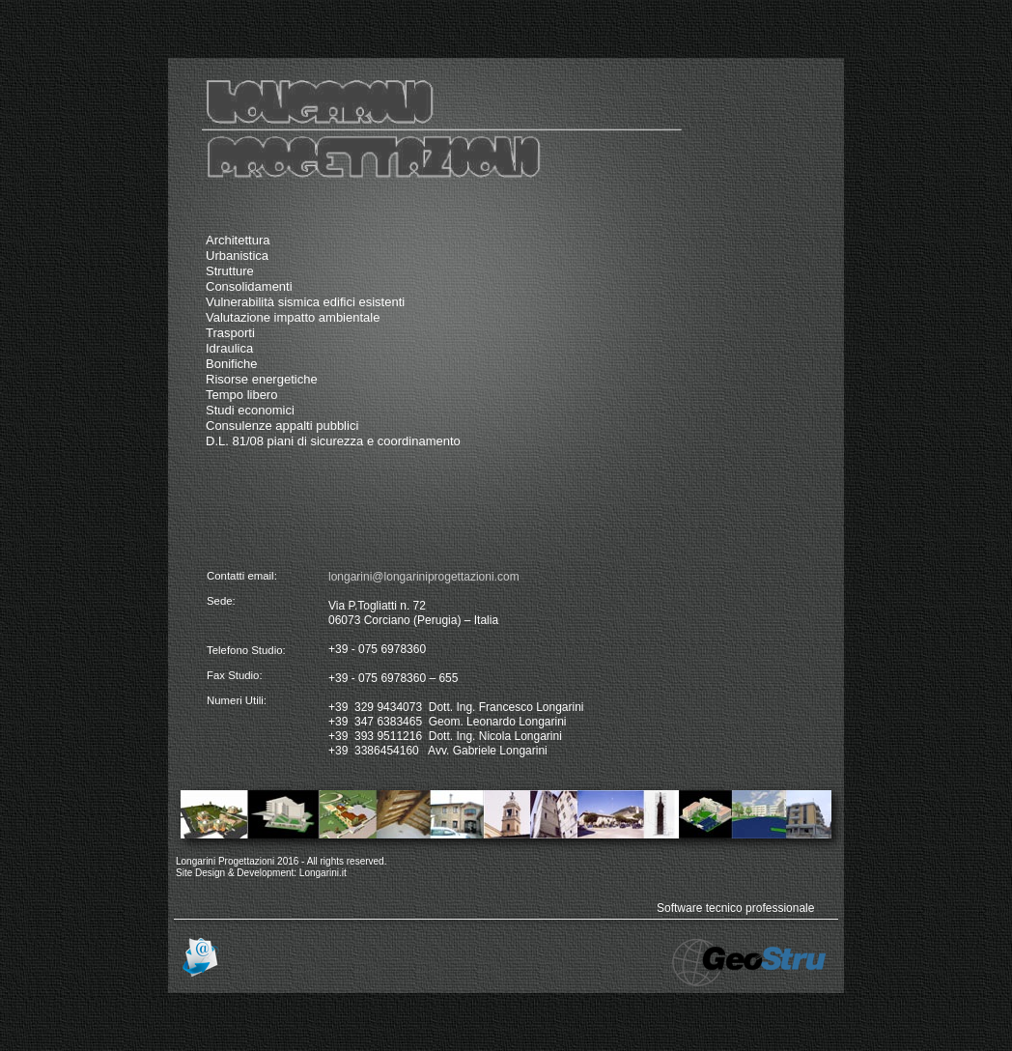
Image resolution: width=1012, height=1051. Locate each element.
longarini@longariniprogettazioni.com (424, 576)
